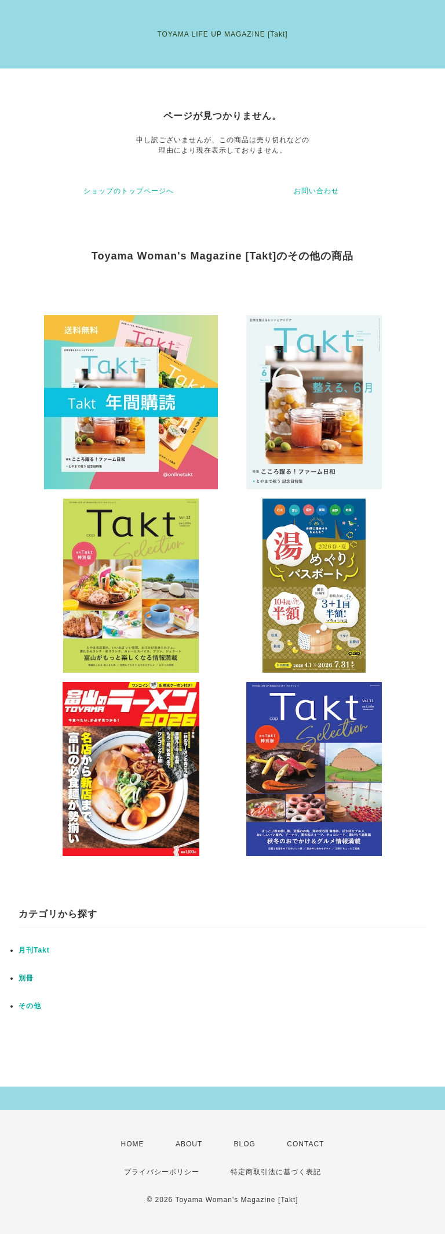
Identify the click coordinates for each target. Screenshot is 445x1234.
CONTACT (305, 1144)
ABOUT (189, 1144)
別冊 (26, 978)
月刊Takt (34, 950)
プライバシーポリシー (161, 1172)
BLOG (245, 1144)
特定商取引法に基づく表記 (276, 1172)
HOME (132, 1144)
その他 (30, 1006)
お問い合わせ (316, 191)
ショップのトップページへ (128, 191)
